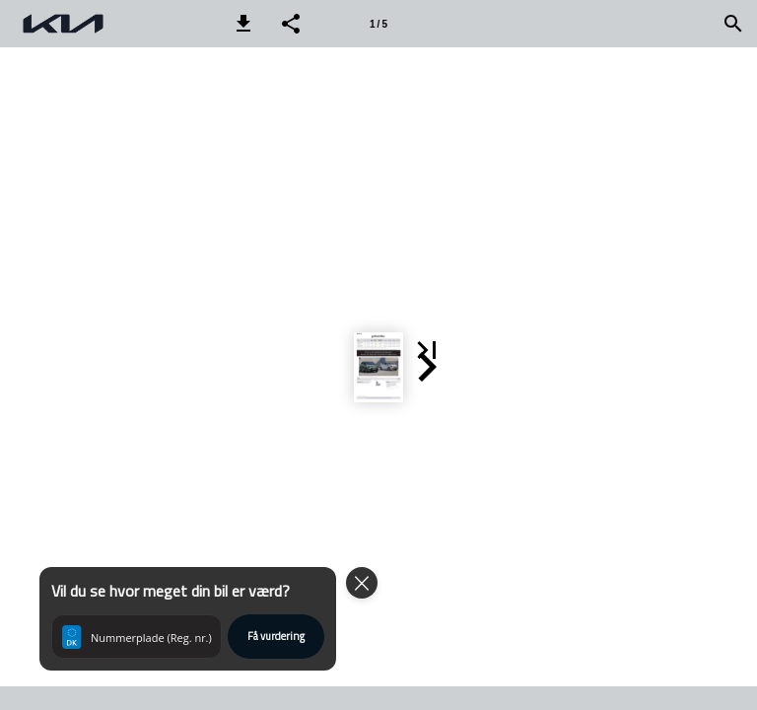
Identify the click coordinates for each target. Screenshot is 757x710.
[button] (243, 23)
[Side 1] (378, 23)
